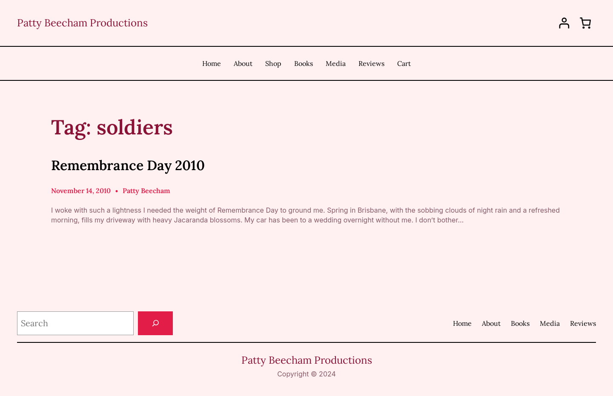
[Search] (155, 323)
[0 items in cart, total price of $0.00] (585, 23)
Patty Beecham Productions (82, 22)
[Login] (564, 23)
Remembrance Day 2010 (128, 165)
